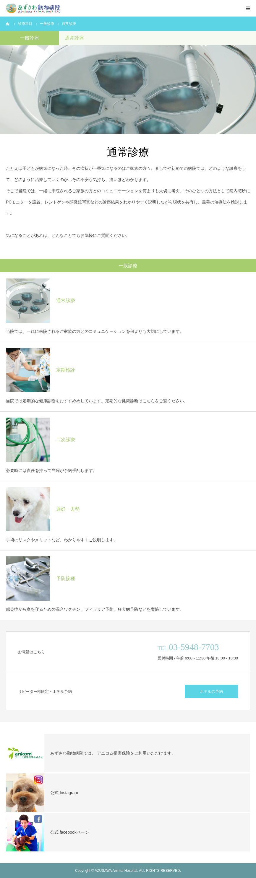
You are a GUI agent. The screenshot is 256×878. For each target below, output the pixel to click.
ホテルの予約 (211, 691)
